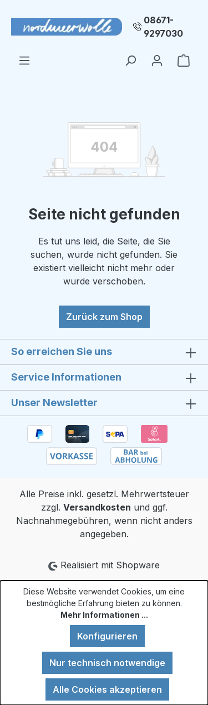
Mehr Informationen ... (104, 614)
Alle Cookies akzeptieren (107, 689)
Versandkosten (97, 507)
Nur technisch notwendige (107, 662)
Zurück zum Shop (104, 316)
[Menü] (24, 60)
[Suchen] (130, 60)
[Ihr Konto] (157, 60)
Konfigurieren (107, 636)
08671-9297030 (163, 26)
